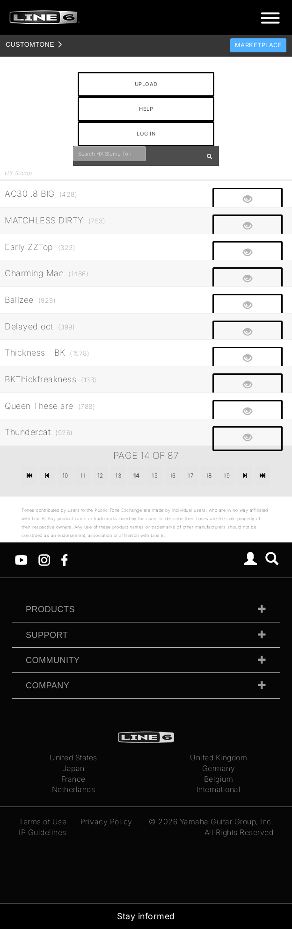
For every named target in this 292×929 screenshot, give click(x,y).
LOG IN (146, 133)
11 (82, 475)
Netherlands (73, 789)
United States (73, 757)
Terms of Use (42, 821)
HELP (146, 109)
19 (227, 475)
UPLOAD (146, 84)
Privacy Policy (106, 821)
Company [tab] (47, 685)
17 (191, 475)
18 (209, 475)
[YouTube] (21, 559)
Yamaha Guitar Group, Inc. (227, 821)
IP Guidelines (42, 832)
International (219, 789)
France (73, 779)
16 (173, 475)
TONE (30, 44)
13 (118, 475)
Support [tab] (47, 635)
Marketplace (258, 45)
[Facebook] (64, 559)
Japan (73, 768)
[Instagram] (44, 559)
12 (100, 475)
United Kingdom (218, 757)
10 (65, 475)
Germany (218, 768)
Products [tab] (50, 609)
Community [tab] (53, 660)
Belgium (219, 779)
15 (155, 475)
